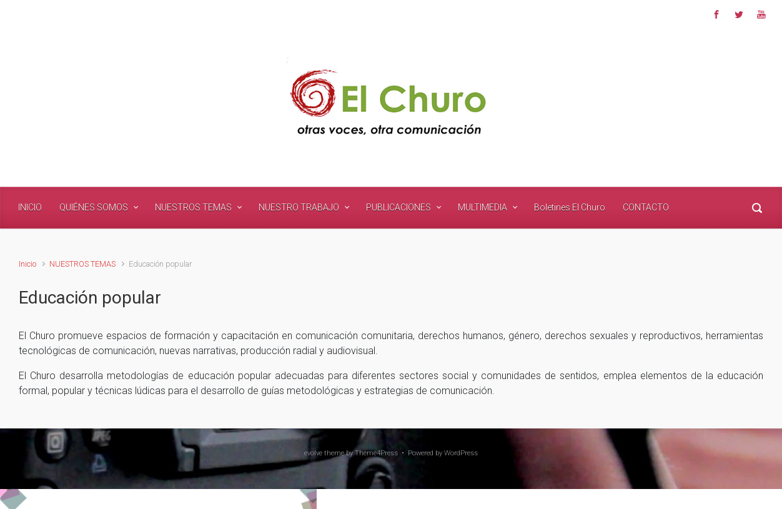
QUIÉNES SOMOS (93, 207)
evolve (313, 453)
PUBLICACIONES (398, 207)
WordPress (461, 453)
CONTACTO (646, 207)
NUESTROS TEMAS (193, 207)
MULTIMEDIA (482, 207)
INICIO (30, 207)
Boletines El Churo (569, 207)
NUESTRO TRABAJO (299, 207)
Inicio (27, 264)
